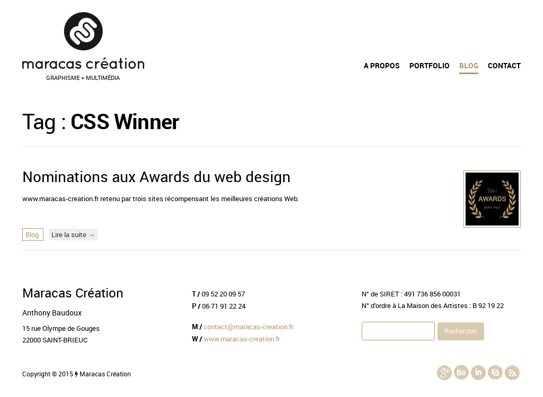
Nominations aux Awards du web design (156, 176)
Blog (468, 65)
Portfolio (429, 65)
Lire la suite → (73, 234)
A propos (382, 65)
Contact (504, 65)
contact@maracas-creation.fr (248, 326)
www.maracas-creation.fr (242, 339)
